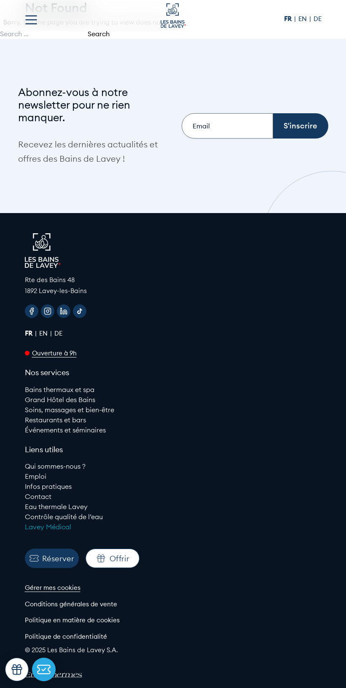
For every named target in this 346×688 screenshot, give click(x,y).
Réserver (52, 558)
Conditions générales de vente (71, 604)
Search (99, 33)
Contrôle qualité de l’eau (64, 516)
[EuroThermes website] (61, 675)
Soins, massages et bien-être (69, 409)
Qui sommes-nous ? (55, 466)
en (303, 19)
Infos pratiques (48, 486)
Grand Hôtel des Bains (60, 399)
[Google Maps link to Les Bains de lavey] (173, 285)
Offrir (112, 558)
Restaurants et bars (55, 420)
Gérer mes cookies (52, 588)
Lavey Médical (48, 527)
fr (288, 19)
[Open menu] (31, 20)
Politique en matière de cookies (72, 620)
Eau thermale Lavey (56, 506)
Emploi (35, 476)
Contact (38, 496)
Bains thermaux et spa (59, 389)
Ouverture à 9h (54, 353)
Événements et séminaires (65, 430)
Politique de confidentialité (66, 636)
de (318, 19)
